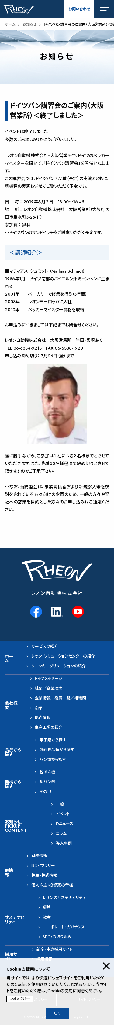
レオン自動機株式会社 (57, 593)
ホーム (10, 24)
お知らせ (29, 24)
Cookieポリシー (20, 999)
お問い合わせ (79, 9)
